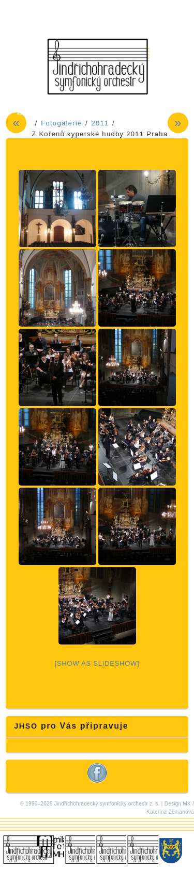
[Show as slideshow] (97, 663)
